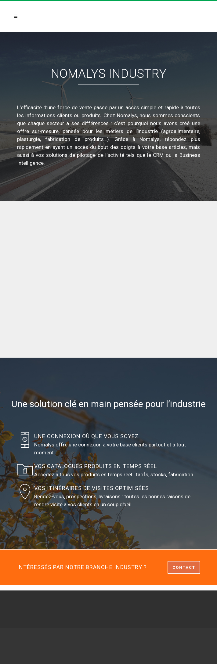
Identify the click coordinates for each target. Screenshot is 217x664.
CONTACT (183, 567)
